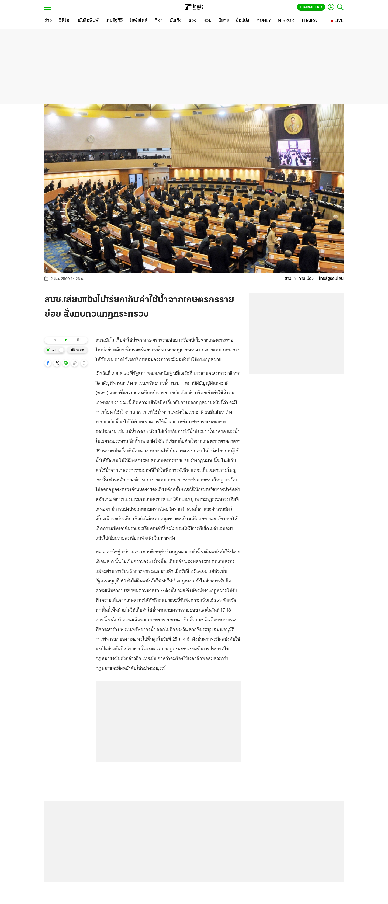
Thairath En (311, 7)
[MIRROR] (286, 21)
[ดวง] (192, 21)
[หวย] (207, 21)
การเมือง (306, 279)
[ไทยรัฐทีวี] (114, 21)
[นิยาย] (224, 21)
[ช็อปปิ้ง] (242, 21)
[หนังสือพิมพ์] (87, 21)
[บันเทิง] (176, 21)
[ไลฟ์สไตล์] (138, 21)
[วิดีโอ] (64, 21)
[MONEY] (263, 21)
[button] (47, 363)
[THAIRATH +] (314, 21)
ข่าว (288, 279)
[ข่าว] (48, 21)
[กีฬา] (158, 21)
